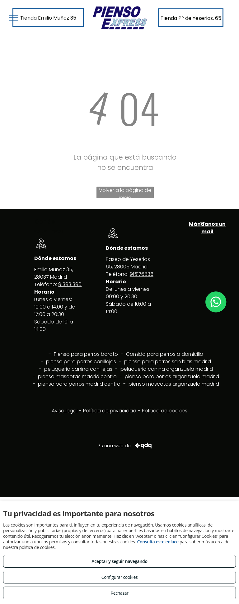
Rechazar (119, 593)
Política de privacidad (109, 410)
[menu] (14, 18)
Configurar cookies (119, 577)
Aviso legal (64, 410)
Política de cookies (164, 410)
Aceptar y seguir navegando (119, 561)
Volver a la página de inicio (125, 192)
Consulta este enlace (157, 542)
